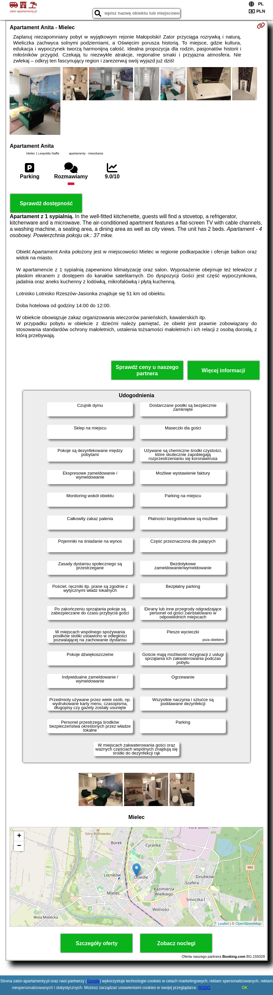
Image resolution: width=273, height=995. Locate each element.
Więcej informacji (223, 370)
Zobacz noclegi (176, 943)
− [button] (19, 846)
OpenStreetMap (248, 924)
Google (93, 981)
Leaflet (223, 924)
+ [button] (19, 836)
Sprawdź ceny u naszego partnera (147, 370)
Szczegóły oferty (96, 943)
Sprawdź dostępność (46, 203)
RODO (204, 987)
